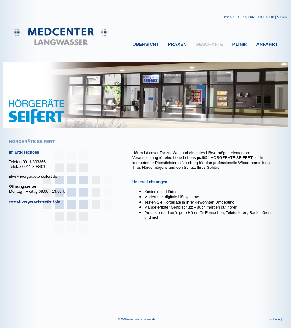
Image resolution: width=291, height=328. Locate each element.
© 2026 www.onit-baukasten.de (136, 319)
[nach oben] (275, 319)
